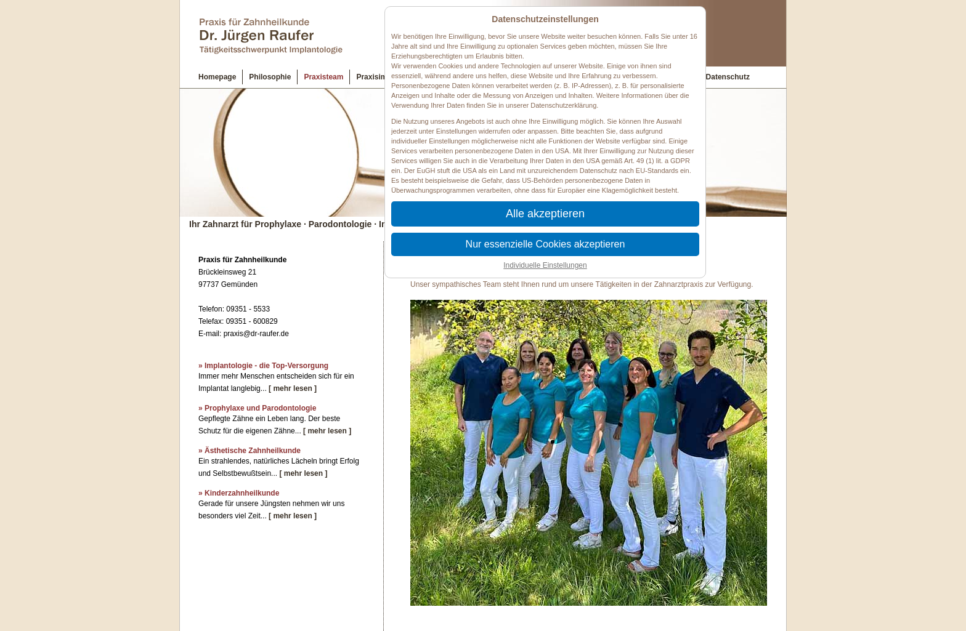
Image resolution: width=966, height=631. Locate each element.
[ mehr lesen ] (293, 388)
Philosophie (270, 77)
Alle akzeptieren (545, 213)
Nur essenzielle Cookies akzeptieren (545, 244)
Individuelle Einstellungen (544, 265)
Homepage (217, 77)
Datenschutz (728, 77)
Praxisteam (323, 77)
